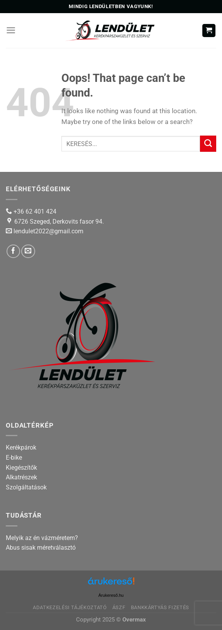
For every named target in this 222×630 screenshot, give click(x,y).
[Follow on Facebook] (13, 251)
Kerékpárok (21, 447)
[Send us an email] (28, 251)
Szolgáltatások (26, 487)
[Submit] (208, 144)
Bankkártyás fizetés (160, 607)
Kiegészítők (21, 467)
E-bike (14, 457)
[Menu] (11, 30)
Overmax (134, 619)
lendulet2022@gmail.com (48, 231)
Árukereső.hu (111, 595)
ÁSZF (118, 607)
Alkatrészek (21, 477)
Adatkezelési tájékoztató (70, 607)
